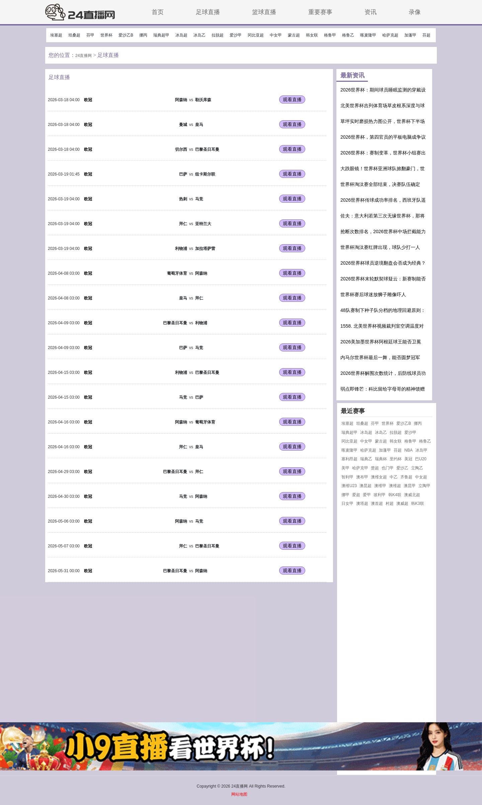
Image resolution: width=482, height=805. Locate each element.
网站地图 (239, 794)
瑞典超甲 (161, 35)
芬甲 (90, 35)
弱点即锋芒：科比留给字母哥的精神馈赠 (382, 389)
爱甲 (367, 494)
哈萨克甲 (360, 468)
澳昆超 (365, 485)
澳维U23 (349, 485)
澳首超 (377, 503)
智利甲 (347, 477)
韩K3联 (417, 503)
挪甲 (345, 494)
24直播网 (83, 55)
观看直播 (292, 99)
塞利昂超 (349, 459)
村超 (390, 503)
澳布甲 (362, 477)
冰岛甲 (421, 450)
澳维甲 (380, 485)
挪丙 (143, 35)
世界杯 (106, 35)
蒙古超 (294, 35)
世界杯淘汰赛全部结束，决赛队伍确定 (380, 184)
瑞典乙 (366, 459)
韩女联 (312, 35)
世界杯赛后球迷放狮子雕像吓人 (373, 294)
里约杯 (396, 459)
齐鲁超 (406, 477)
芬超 (426, 35)
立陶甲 (424, 485)
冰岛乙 (199, 35)
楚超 (375, 468)
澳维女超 (379, 477)
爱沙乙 (402, 468)
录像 (415, 11)
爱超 (356, 494)
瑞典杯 (381, 459)
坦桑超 (74, 35)
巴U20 (420, 459)
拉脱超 (218, 35)
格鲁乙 (348, 35)
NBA (408, 450)
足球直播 (208, 11)
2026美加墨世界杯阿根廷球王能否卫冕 (380, 341)
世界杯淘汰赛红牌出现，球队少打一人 (380, 247)
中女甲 (276, 35)
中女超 (421, 477)
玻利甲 (380, 494)
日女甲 (347, 503)
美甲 (345, 468)
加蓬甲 (410, 35)
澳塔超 (362, 503)
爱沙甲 (236, 35)
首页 (158, 11)
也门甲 (388, 468)
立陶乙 (417, 468)
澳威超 (402, 503)
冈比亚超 (256, 35)
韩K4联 (394, 494)
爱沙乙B (125, 35)
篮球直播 (264, 11)
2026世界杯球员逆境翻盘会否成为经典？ (383, 263)
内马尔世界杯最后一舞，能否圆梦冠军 (380, 357)
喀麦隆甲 (368, 35)
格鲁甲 (330, 35)
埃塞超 (56, 35)
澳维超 (395, 485)
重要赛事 (320, 11)
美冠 (408, 459)
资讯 (371, 11)
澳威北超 (412, 494)
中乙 (394, 477)
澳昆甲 (410, 485)
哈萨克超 (390, 35)
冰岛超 (181, 35)
